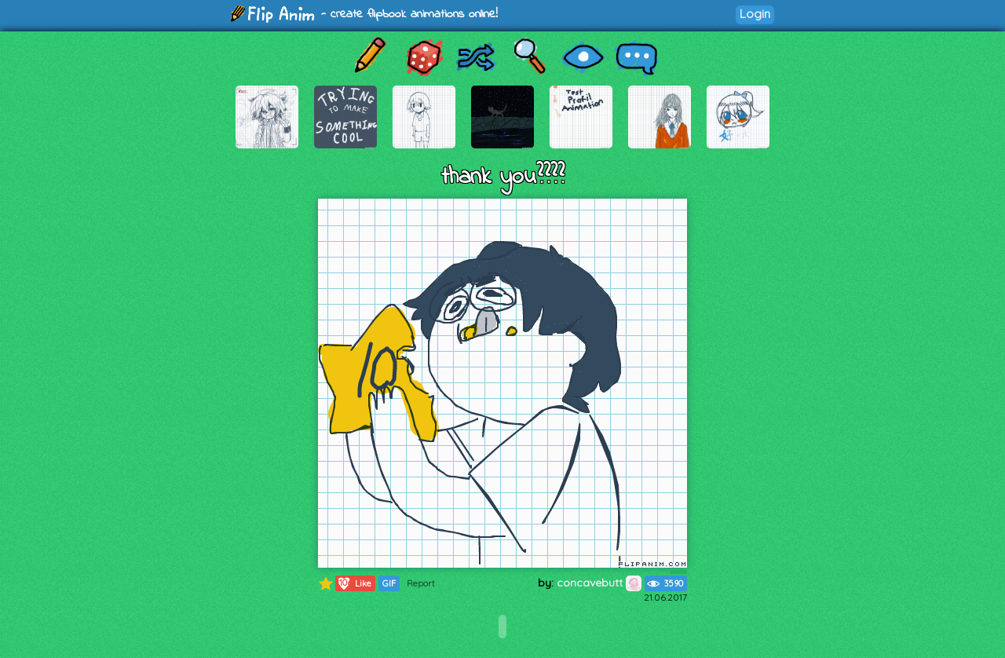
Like (353, 583)
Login (755, 13)
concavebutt (599, 583)
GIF (389, 583)
